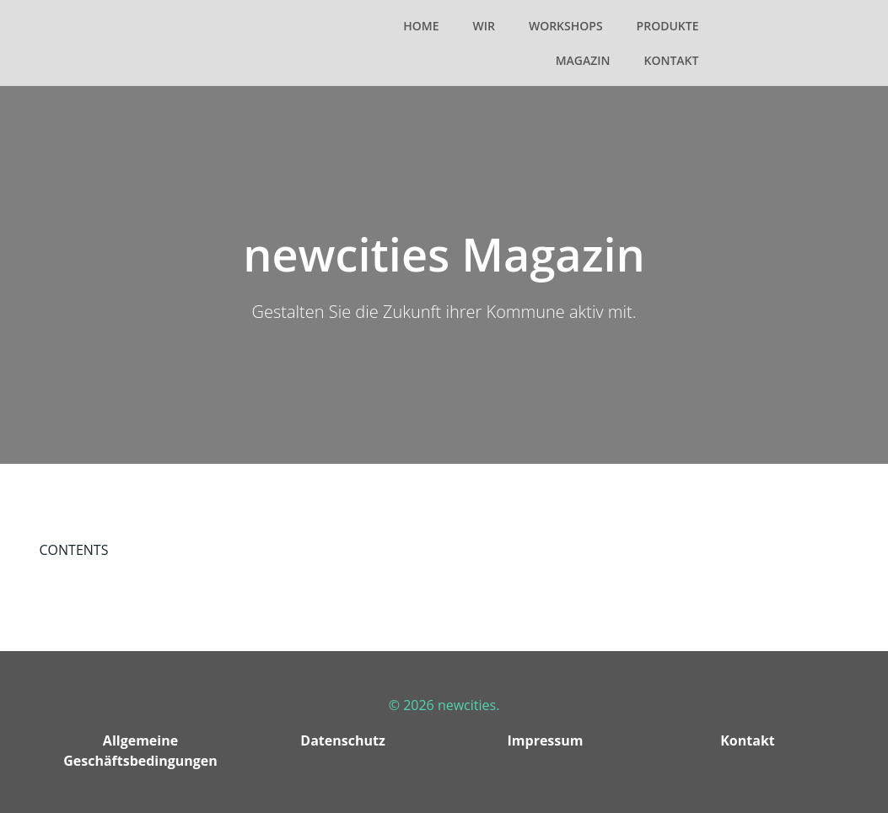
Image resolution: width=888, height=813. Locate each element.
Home (421, 26)
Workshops (566, 26)
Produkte (668, 26)
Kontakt (671, 60)
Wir (483, 26)
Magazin (583, 60)
